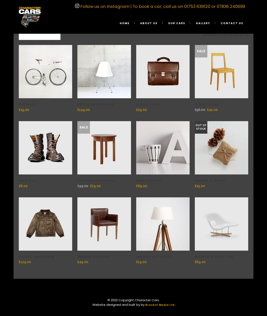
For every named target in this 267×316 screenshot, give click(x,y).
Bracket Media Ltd (160, 305)
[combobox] (39, 35)
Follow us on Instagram (104, 6)
